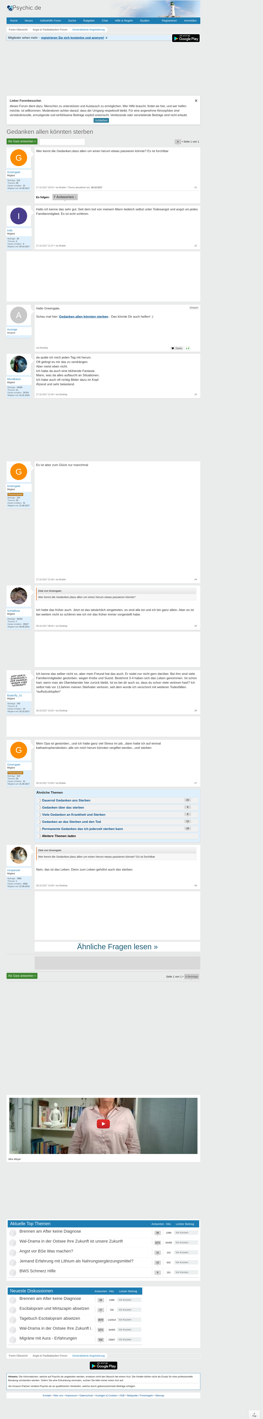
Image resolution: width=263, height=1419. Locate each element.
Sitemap (159, 1395)
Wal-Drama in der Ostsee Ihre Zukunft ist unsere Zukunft (71, 1241)
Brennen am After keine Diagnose (50, 1231)
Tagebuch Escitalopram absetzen (49, 1318)
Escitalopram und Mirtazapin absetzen (54, 1308)
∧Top (254, 1414)
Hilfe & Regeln (124, 20)
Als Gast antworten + (22, 141)
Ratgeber (89, 20)
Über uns (58, 1395)
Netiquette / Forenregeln (140, 1395)
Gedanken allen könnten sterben (50, 131)
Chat (105, 20)
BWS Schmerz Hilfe (37, 1271)
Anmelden (190, 20)
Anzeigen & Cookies (106, 1395)
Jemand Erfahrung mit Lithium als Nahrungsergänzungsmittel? (76, 1261)
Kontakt (47, 1395)
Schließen (101, 120)
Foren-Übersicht (18, 1355)
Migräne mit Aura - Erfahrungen (48, 1338)
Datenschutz (86, 1395)
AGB (121, 1395)
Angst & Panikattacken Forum (50, 1355)
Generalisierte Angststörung (88, 1355)
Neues (29, 20)
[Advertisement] (117, 915)
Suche (72, 20)
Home (14, 20)
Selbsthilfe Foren (50, 20)
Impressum (71, 1395)
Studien (145, 20)
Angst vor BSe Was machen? (46, 1251)
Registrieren (169, 20)
